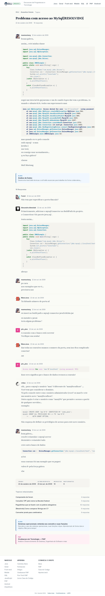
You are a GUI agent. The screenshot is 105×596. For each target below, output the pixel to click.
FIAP (39, 567)
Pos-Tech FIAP (22, 575)
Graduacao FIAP (23, 572)
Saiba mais (51, 593)
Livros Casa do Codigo (25, 578)
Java (55, 4)
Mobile (76, 4)
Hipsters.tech (43, 572)
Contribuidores (60, 593)
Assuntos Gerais (27, 12)
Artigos (19, 570)
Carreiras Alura (22, 564)
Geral (61, 4)
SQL (82, 4)
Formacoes (21, 567)
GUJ (17, 12)
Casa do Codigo (44, 570)
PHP (91, 4)
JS (87, 4)
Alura (40, 564)
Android (97, 4)
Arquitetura (8, 587)
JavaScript (8, 578)
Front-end (8, 570)
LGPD (68, 593)
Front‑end (69, 4)
